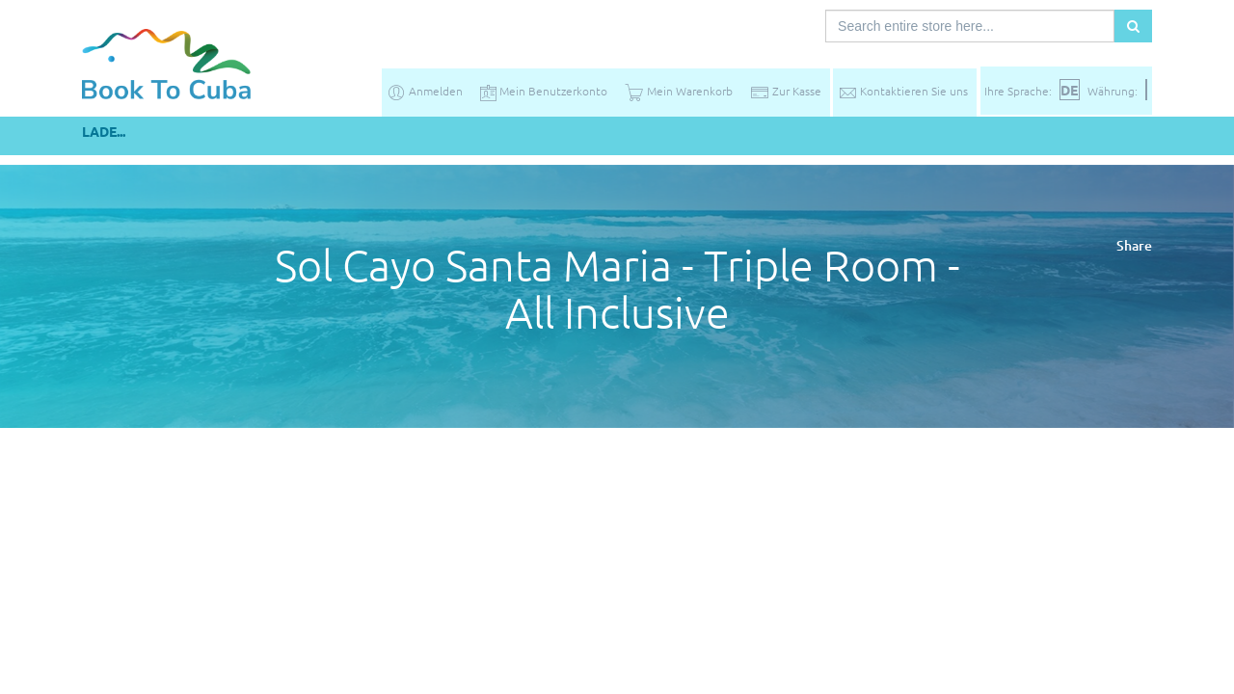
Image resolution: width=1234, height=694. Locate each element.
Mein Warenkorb (679, 90)
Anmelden (425, 90)
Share (1134, 245)
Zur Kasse (785, 90)
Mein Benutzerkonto (543, 90)
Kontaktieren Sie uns (903, 90)
